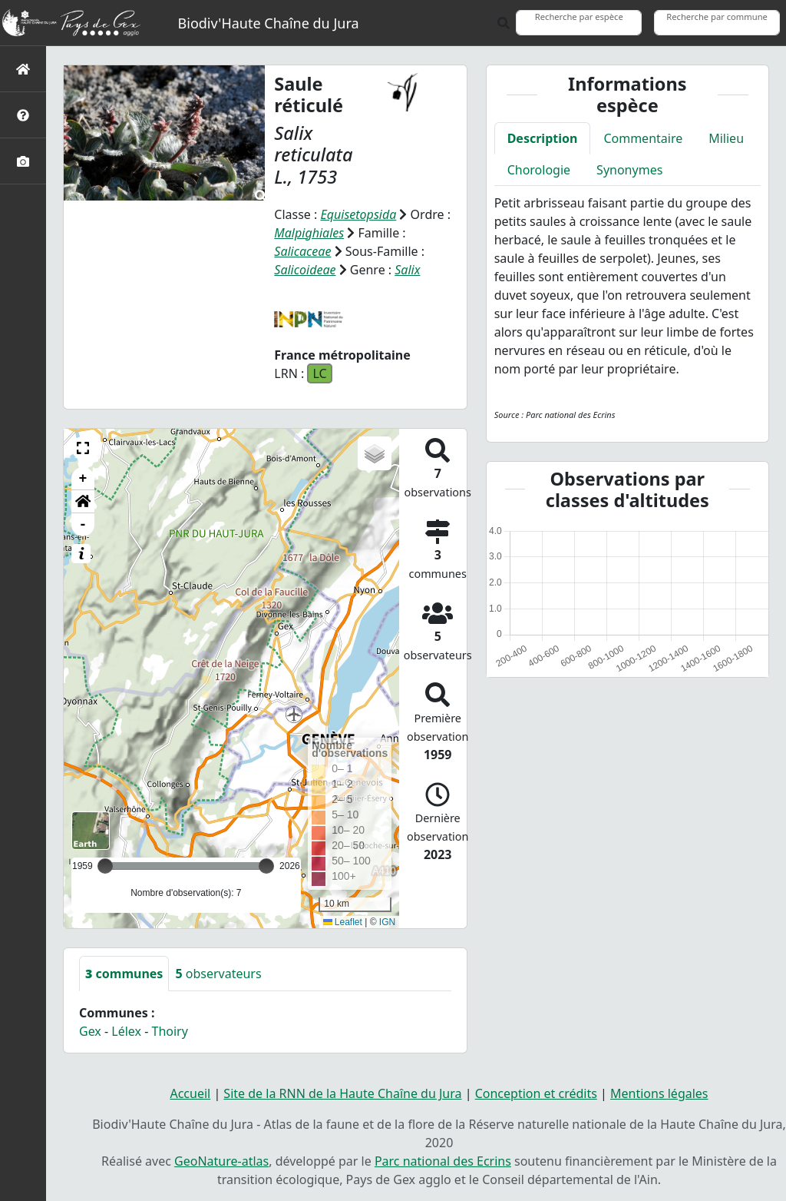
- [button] (83, 525)
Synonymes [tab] (629, 169)
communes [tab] (124, 973)
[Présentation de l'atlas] (23, 115)
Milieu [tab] (726, 138)
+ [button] (83, 478)
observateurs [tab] (218, 973)
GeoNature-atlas (221, 1161)
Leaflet (342, 922)
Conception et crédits (536, 1093)
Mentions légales (659, 1093)
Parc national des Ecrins (443, 1161)
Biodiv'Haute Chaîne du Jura (268, 23)
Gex (90, 1031)
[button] (82, 447)
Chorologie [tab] (538, 169)
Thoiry (170, 1031)
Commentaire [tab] (642, 138)
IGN (387, 922)
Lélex (126, 1031)
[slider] (266, 866)
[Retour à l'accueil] (23, 68)
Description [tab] (542, 138)
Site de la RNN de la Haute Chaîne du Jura (342, 1093)
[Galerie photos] (23, 161)
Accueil (190, 1093)
